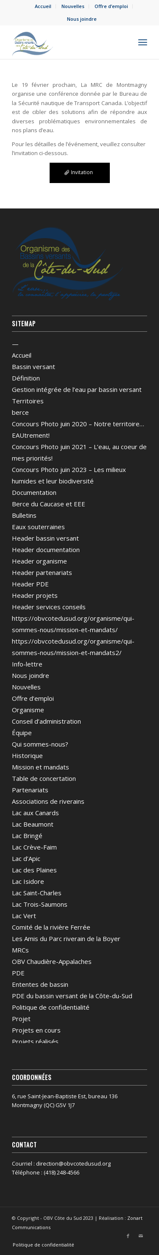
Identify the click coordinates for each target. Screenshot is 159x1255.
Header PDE (30, 584)
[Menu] (142, 42)
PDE (18, 973)
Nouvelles (72, 6)
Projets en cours (36, 1030)
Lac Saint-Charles (36, 892)
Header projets (35, 595)
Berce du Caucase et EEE (48, 504)
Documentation (34, 492)
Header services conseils (49, 607)
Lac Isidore (28, 881)
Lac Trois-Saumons (39, 904)
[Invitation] (80, 173)
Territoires (28, 401)
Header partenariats (42, 572)
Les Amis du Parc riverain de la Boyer (66, 938)
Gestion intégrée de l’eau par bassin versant (77, 389)
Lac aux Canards (35, 812)
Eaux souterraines (38, 526)
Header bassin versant (45, 538)
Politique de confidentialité (50, 1007)
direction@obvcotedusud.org (73, 1163)
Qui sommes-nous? (40, 744)
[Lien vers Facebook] (128, 1236)
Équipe (22, 732)
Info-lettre (27, 664)
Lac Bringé (27, 835)
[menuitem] (43, 6)
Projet (21, 1018)
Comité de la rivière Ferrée (51, 927)
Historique (27, 755)
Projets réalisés (35, 1041)
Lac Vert (24, 915)
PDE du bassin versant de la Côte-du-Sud (72, 995)
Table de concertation (44, 778)
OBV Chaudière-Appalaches (52, 961)
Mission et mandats (40, 767)
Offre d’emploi (111, 6)
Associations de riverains (48, 801)
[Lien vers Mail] (140, 1236)
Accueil (43, 6)
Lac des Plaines (34, 870)
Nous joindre (82, 19)
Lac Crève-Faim (34, 847)
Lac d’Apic (26, 858)
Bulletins (24, 515)
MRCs (20, 950)
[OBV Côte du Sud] (66, 42)
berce (20, 412)
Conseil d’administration (46, 721)
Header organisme (39, 561)
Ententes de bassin (40, 984)
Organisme (28, 709)
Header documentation (46, 549)
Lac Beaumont (32, 824)
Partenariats (30, 790)
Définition (26, 378)
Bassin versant (33, 366)
